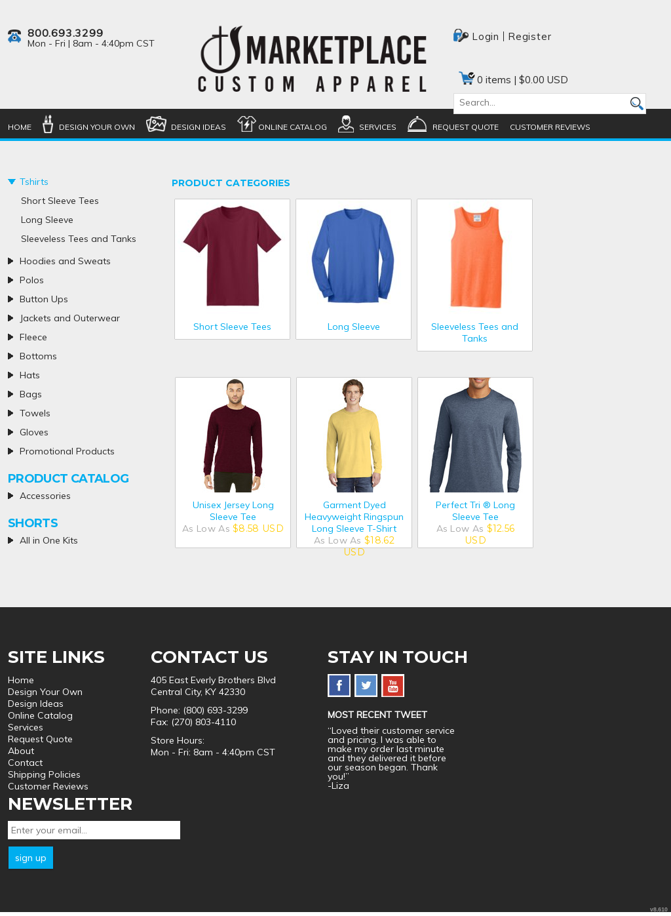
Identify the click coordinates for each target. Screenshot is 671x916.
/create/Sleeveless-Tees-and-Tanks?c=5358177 (474, 256)
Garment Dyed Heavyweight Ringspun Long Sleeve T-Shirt (354, 516)
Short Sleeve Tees (232, 326)
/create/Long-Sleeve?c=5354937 (353, 256)
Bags (31, 394)
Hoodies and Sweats (65, 261)
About (21, 751)
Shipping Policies (44, 774)
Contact (25, 762)
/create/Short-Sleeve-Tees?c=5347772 (232, 256)
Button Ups (44, 299)
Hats (30, 375)
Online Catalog (292, 127)
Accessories (45, 496)
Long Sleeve (354, 326)
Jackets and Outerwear (70, 318)
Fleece (33, 337)
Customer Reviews (550, 127)
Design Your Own (97, 127)
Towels (35, 413)
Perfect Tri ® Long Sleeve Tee (475, 511)
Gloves (34, 432)
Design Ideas (198, 127)
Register (529, 36)
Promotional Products (67, 451)
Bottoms (38, 356)
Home (19, 127)
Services (377, 127)
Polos (32, 280)
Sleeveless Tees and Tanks (474, 332)
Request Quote (465, 127)
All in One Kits (49, 540)
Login (485, 36)
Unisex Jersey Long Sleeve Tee (233, 511)
